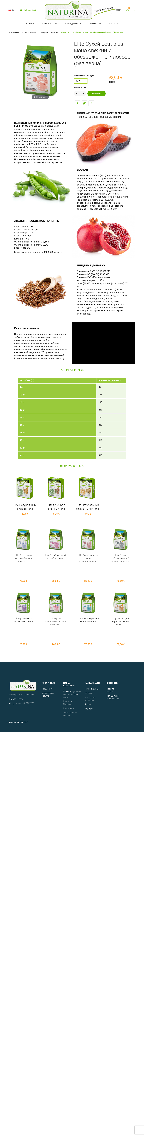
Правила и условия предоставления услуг (72, 664)
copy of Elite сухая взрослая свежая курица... (121, 606)
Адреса (88, 674)
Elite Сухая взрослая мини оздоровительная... (88, 558)
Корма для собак (50, 24)
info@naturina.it (28, 10)
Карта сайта (68, 678)
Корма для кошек (73, 24)
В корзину (96, 93)
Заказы (88, 662)
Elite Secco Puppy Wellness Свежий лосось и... (23, 558)
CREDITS (30, 673)
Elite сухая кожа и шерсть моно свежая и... (23, 606)
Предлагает (47, 658)
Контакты (113, 24)
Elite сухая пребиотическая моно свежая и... (56, 606)
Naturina (30, 24)
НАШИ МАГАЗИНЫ (96, 24)
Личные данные (92, 658)
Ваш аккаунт (92, 652)
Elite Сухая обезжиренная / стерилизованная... (120, 558)
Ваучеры (89, 678)
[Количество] (80, 93)
